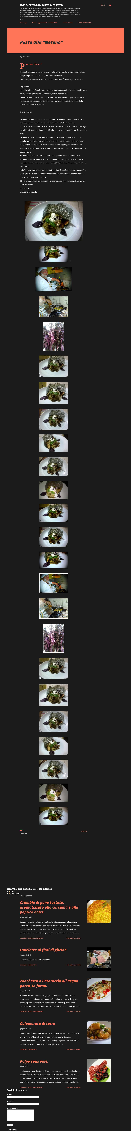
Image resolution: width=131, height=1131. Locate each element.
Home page (23, 23)
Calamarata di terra (37, 1023)
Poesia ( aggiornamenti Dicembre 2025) (44, 23)
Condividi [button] (84, 831)
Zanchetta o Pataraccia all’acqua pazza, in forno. (49, 983)
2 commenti (32, 965)
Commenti (14, 893)
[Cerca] (103, 5)
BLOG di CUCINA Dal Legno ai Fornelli (41, 5)
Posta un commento (35, 938)
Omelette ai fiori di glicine (43, 949)
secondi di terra (68, 23)
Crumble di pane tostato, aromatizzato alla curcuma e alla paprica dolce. (49, 907)
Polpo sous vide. (34, 1061)
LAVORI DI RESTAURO (84, 23)
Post (11, 891)
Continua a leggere (73, 938)
